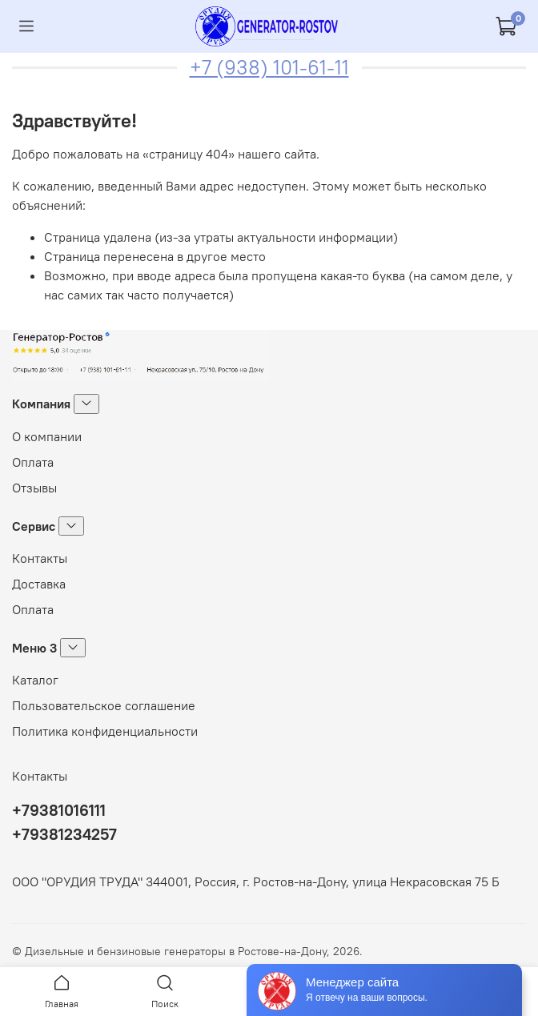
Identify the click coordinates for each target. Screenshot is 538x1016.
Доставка (39, 584)
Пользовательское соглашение (103, 705)
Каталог (35, 680)
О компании (47, 436)
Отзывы (34, 488)
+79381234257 (64, 834)
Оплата (33, 462)
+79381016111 (59, 810)
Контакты (39, 558)
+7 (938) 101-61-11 (269, 67)
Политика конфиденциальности (105, 731)
